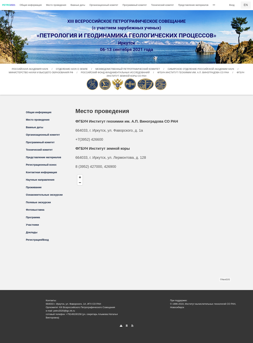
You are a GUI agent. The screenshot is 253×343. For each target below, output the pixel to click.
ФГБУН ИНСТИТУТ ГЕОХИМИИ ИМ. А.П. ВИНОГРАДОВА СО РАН (193, 72)
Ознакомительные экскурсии (44, 194)
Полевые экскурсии (38, 202)
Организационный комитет (103, 5)
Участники (32, 224)
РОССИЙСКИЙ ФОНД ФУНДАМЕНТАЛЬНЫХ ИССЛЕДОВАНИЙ (115, 72)
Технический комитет (162, 5)
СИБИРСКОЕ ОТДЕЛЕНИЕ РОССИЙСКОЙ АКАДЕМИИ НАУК (201, 69)
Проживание (34, 187)
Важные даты (77, 5)
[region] (153, 227)
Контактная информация (41, 172)
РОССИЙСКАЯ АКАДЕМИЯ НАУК (30, 69)
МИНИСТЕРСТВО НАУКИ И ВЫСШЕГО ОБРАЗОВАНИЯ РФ (41, 72)
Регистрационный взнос (41, 164)
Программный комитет (134, 5)
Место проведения (56, 5)
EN (246, 5)
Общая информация (31, 5)
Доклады (31, 232)
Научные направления (40, 179)
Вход (232, 5)
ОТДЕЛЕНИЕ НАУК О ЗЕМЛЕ (72, 69)
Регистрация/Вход (37, 239)
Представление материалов (193, 5)
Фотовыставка (35, 209)
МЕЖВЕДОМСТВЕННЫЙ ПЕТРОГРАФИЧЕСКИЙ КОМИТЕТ (128, 69)
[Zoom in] (80, 177)
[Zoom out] (80, 182)
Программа (33, 217)
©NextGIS (225, 279)
